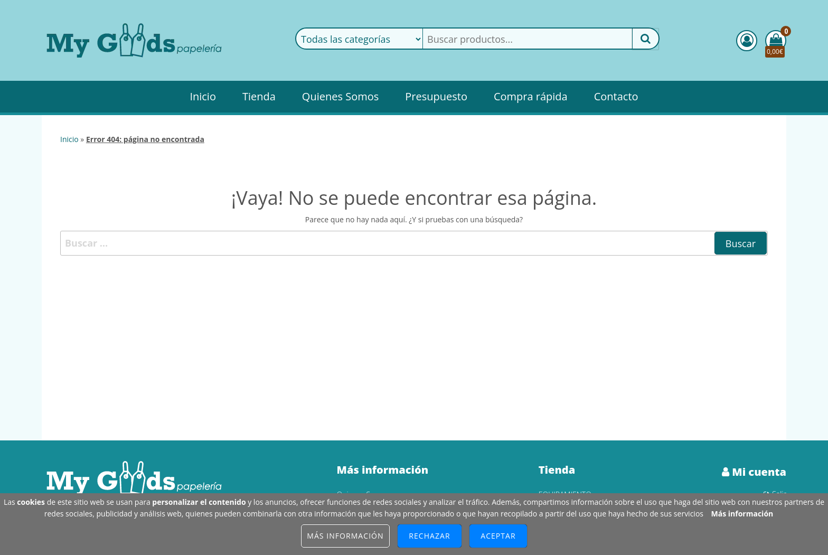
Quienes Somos (340, 96)
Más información (742, 514)
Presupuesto (436, 96)
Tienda (259, 96)
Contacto (616, 96)
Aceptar (498, 536)
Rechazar (429, 536)
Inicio (203, 96)
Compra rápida (531, 96)
